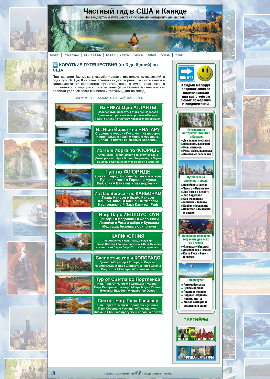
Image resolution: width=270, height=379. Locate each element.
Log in (138, 371)
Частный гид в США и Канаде (135, 11)
